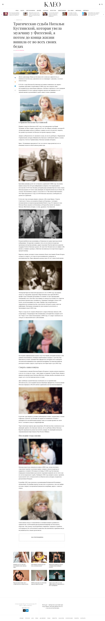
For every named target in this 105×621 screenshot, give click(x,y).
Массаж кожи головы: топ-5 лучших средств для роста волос (20, 583)
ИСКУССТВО (53, 10)
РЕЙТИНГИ (85, 10)
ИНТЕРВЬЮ (78, 10)
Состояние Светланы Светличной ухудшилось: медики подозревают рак (73, 14)
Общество (54, 618)
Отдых (48, 618)
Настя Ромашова (20, 50)
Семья (36, 618)
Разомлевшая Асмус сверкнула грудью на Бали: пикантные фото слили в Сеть (93, 14)
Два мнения (43, 618)
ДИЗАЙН (39, 10)
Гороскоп (27, 618)
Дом (32, 618)
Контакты (82, 618)
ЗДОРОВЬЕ (45, 10)
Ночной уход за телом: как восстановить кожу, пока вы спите (19, 566)
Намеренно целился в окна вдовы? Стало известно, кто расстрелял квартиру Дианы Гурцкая (34, 14)
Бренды (21, 618)
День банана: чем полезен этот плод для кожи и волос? (38, 565)
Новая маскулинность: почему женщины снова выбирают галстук (56, 566)
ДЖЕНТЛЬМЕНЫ (62, 10)
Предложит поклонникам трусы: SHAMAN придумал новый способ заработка (14, 14)
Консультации (69, 618)
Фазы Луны (61, 618)
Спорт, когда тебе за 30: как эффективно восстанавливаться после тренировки (56, 584)
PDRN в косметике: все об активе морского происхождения (39, 583)
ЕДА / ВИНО (71, 10)
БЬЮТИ (22, 10)
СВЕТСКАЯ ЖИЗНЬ (30, 10)
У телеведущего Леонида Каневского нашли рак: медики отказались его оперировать (53, 14)
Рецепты (76, 618)
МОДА (17, 10)
